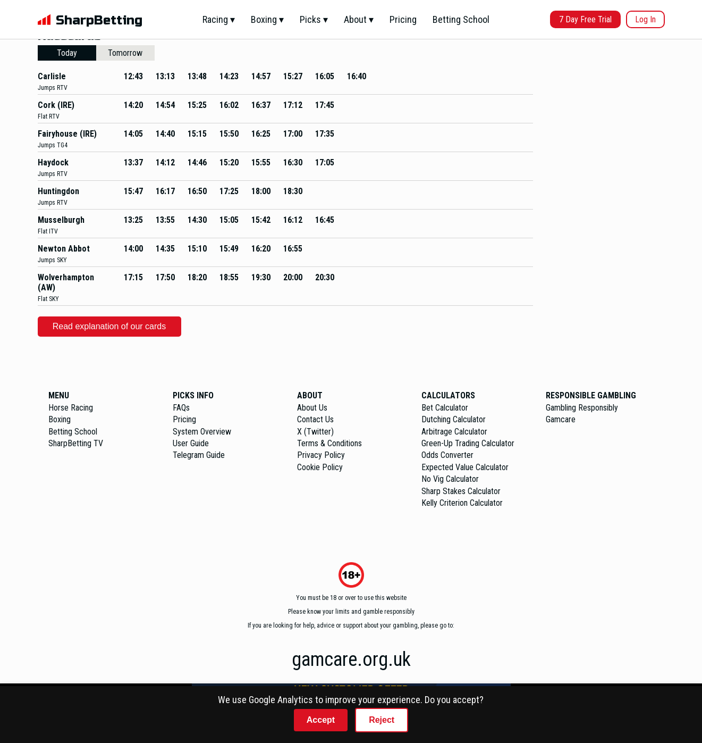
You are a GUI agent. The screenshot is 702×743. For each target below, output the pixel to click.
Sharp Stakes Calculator (461, 491)
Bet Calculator (444, 408)
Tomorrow (125, 53)
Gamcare (561, 419)
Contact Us (315, 419)
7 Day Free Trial (585, 19)
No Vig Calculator (450, 479)
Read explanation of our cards (109, 326)
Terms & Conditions (329, 443)
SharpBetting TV (75, 443)
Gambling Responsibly (582, 408)
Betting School (461, 19)
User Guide (191, 443)
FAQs (181, 408)
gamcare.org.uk (351, 659)
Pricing (403, 19)
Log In (645, 19)
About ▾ (359, 19)
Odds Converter (447, 455)
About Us (312, 408)
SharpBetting (99, 20)
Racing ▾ (218, 19)
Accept (321, 719)
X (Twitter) (315, 432)
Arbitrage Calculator (454, 432)
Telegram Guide (199, 455)
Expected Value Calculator (465, 467)
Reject (381, 719)
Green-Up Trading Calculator (467, 443)
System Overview (202, 432)
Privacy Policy (321, 455)
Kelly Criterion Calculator (462, 503)
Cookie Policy (320, 467)
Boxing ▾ (267, 19)
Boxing (59, 419)
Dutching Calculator (453, 419)
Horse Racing (70, 408)
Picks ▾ (314, 19)
